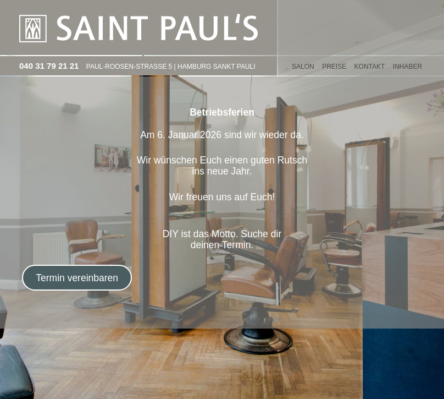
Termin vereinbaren (77, 277)
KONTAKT (369, 66)
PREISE (334, 66)
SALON (303, 66)
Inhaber (407, 66)
